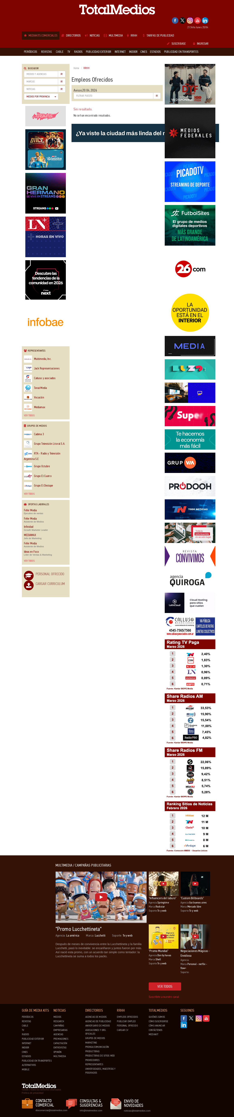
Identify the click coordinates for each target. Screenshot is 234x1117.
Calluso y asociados (40, 378)
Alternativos (29, 1065)
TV (23, 1030)
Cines (25, 1052)
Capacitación (60, 1043)
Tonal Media (35, 388)
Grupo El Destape (38, 486)
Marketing (91, 1042)
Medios (57, 1017)
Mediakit (153, 1034)
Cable (25, 1025)
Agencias (58, 1034)
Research (58, 1021)
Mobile (26, 1069)
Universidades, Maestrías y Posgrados (100, 1070)
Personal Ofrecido (50, 574)
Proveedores (92, 1060)
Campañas (58, 1025)
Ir (62, 74)
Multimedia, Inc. (37, 359)
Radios (25, 1034)
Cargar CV (122, 1030)
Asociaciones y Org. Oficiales (95, 1032)
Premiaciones (60, 1038)
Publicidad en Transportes (37, 1060)
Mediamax (34, 407)
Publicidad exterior (33, 1038)
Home (76, 68)
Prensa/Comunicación (97, 1047)
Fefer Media (30, 510)
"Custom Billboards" (192, 898)
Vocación (34, 397)
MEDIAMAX (30, 535)
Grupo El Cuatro (38, 476)
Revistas (26, 1021)
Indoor (25, 1047)
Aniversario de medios (97, 1025)
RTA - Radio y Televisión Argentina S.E (42, 455)
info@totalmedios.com (91, 1110)
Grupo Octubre (37, 466)
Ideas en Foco (31, 551)
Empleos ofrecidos (127, 1017)
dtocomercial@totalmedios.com (51, 1110)
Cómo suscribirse (158, 1021)
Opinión (57, 1052)
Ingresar (200, 43)
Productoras (92, 1051)
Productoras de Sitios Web (100, 1055)
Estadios (26, 1056)
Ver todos (29, 415)
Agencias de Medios (96, 1017)
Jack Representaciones (42, 368)
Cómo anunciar (157, 1025)
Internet (26, 1043)
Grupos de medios (95, 1038)
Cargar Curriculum (50, 584)
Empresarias (60, 1030)
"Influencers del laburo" (162, 898)
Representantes (94, 1064)
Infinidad (28, 526)
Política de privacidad (33, 1093)
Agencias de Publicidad (98, 1021)
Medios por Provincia (41, 96)
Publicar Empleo (126, 1021)
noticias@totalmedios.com (137, 1110)
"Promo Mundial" (158, 951)
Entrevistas (59, 1047)
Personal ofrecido (127, 1025)
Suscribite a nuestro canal (164, 997)
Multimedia (59, 1056)
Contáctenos (155, 1030)
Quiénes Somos (157, 1017)
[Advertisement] (38, 924)
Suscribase (176, 43)
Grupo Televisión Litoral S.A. (44, 444)
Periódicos (27, 1017)
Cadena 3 (34, 434)
